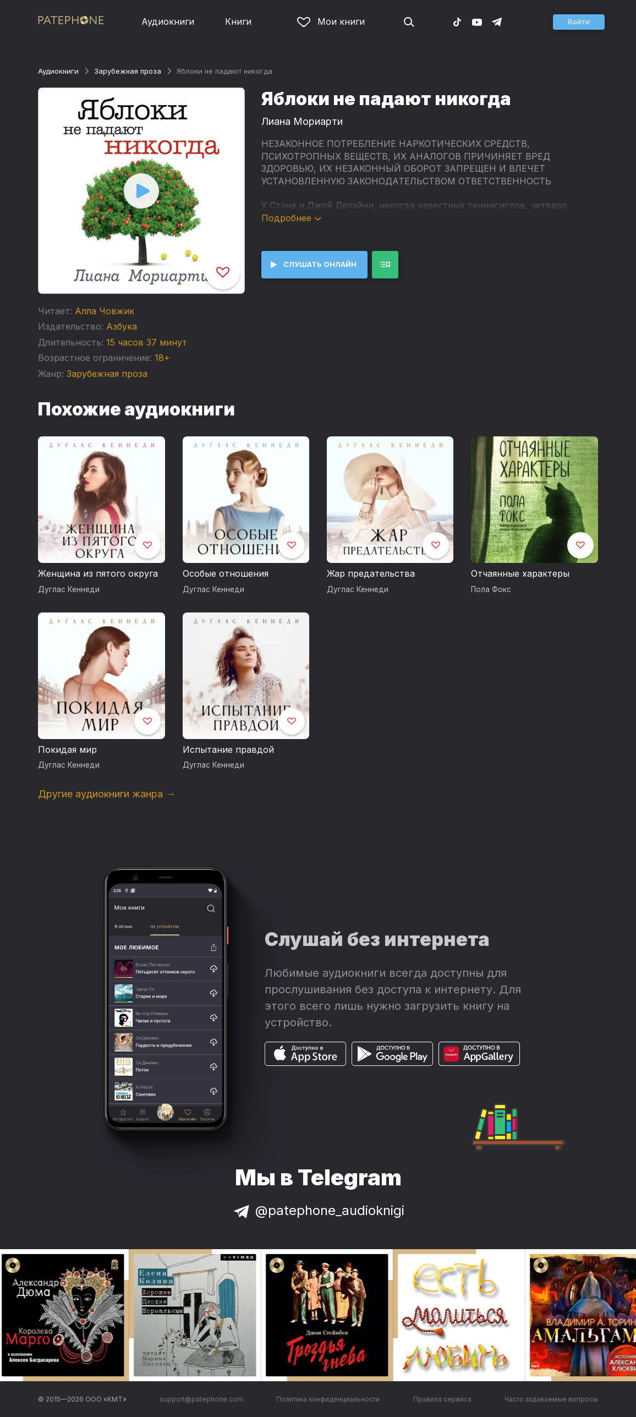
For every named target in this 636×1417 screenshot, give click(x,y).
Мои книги (331, 21)
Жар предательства (371, 573)
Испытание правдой (228, 749)
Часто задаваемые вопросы (551, 1399)
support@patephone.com (201, 1399)
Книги (238, 21)
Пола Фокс (491, 589)
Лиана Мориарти (302, 121)
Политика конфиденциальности (328, 1399)
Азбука (121, 326)
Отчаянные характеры (520, 573)
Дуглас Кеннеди (69, 589)
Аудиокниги (167, 21)
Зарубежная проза (127, 71)
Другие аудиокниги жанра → (107, 794)
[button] (579, 22)
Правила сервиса (442, 1399)
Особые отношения (225, 573)
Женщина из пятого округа (98, 573)
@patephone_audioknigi (318, 1210)
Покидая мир (67, 749)
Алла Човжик (104, 310)
